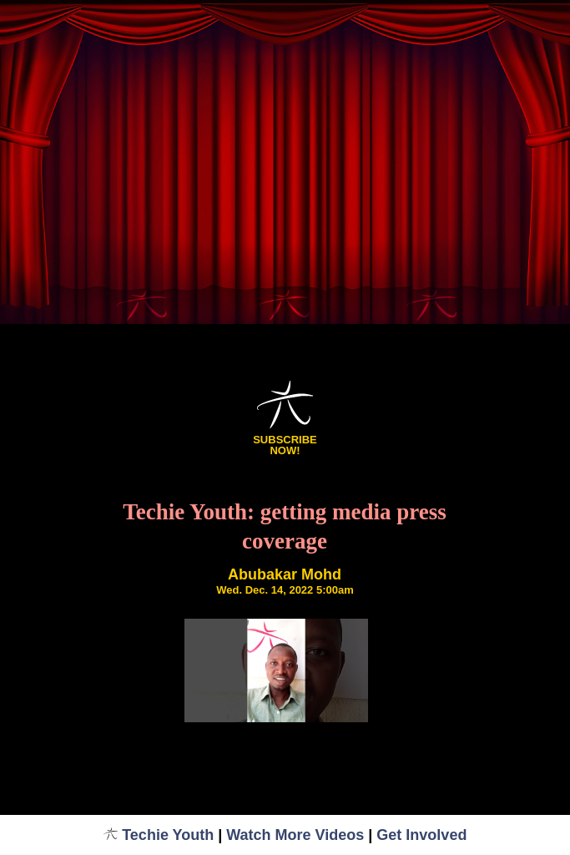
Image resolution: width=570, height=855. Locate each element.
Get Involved (421, 835)
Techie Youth (158, 835)
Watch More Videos (295, 835)
